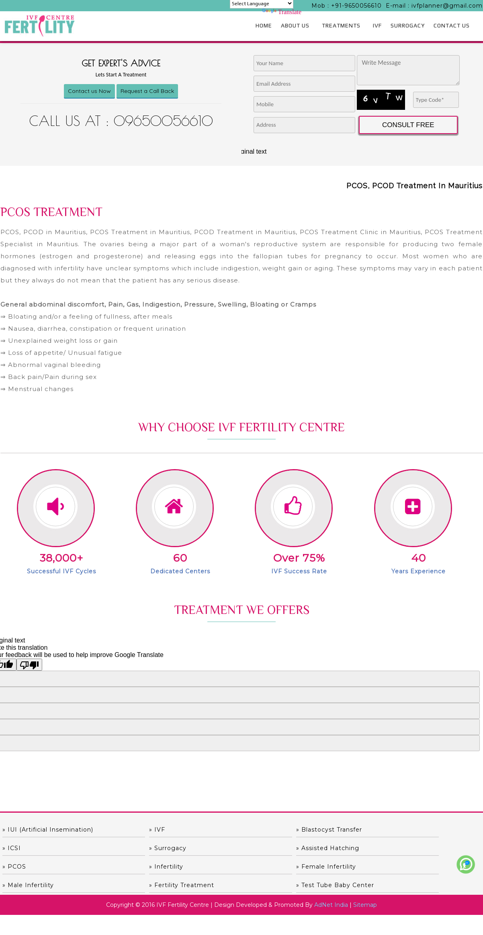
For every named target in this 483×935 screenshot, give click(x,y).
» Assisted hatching (154, 848)
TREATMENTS (341, 25)
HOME (264, 25)
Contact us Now (89, 91)
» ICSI (373, 829)
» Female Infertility (32, 866)
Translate (281, 11)
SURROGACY (408, 25)
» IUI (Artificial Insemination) (47, 829)
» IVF (131, 829)
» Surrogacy (21, 848)
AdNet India (331, 886)
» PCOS (255, 848)
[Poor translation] (29, 665)
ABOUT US (295, 25)
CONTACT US (452, 25)
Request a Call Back (147, 91)
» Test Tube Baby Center (403, 866)
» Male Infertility (148, 866)
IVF (377, 25)
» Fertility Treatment (276, 866)
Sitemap (365, 886)
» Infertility (381, 848)
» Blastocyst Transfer (276, 829)
